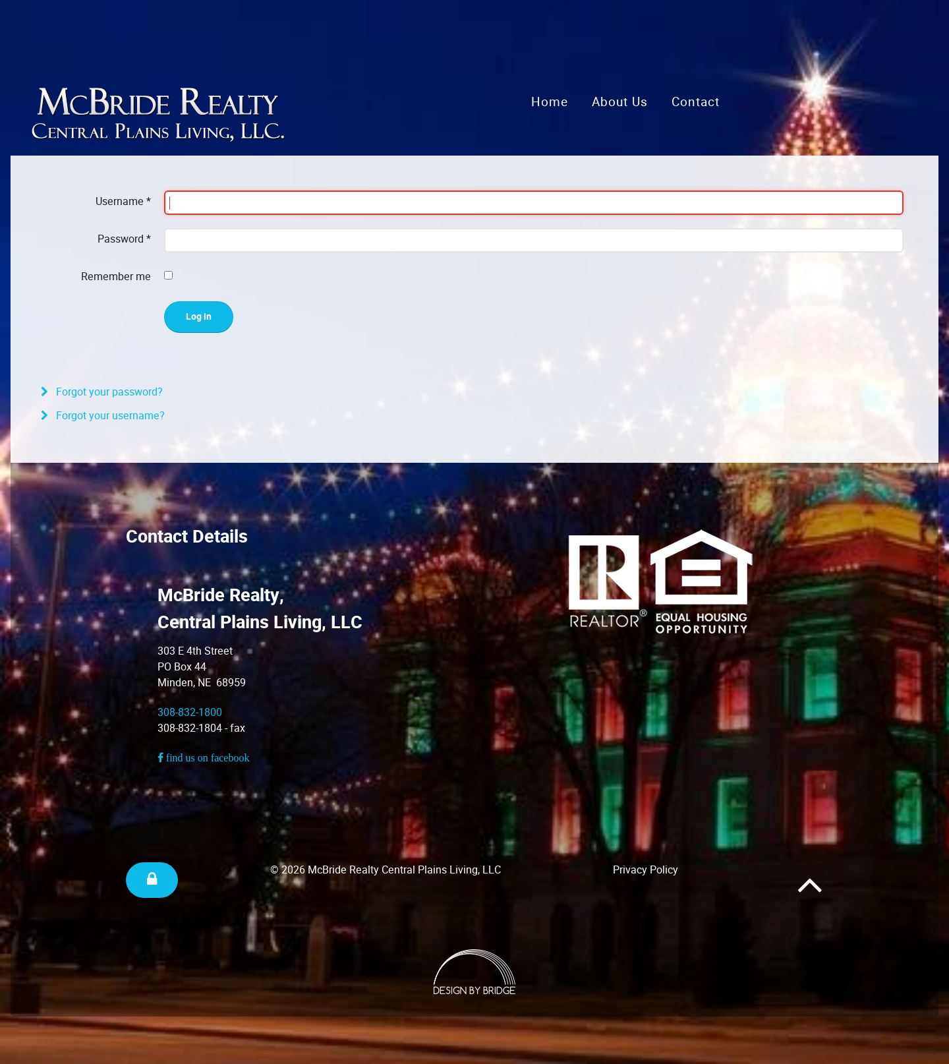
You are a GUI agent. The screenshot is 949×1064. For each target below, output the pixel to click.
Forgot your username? (109, 415)
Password (124, 239)
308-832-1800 (190, 712)
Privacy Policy (645, 869)
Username (123, 201)
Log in (199, 317)
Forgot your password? (108, 391)
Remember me (116, 276)
